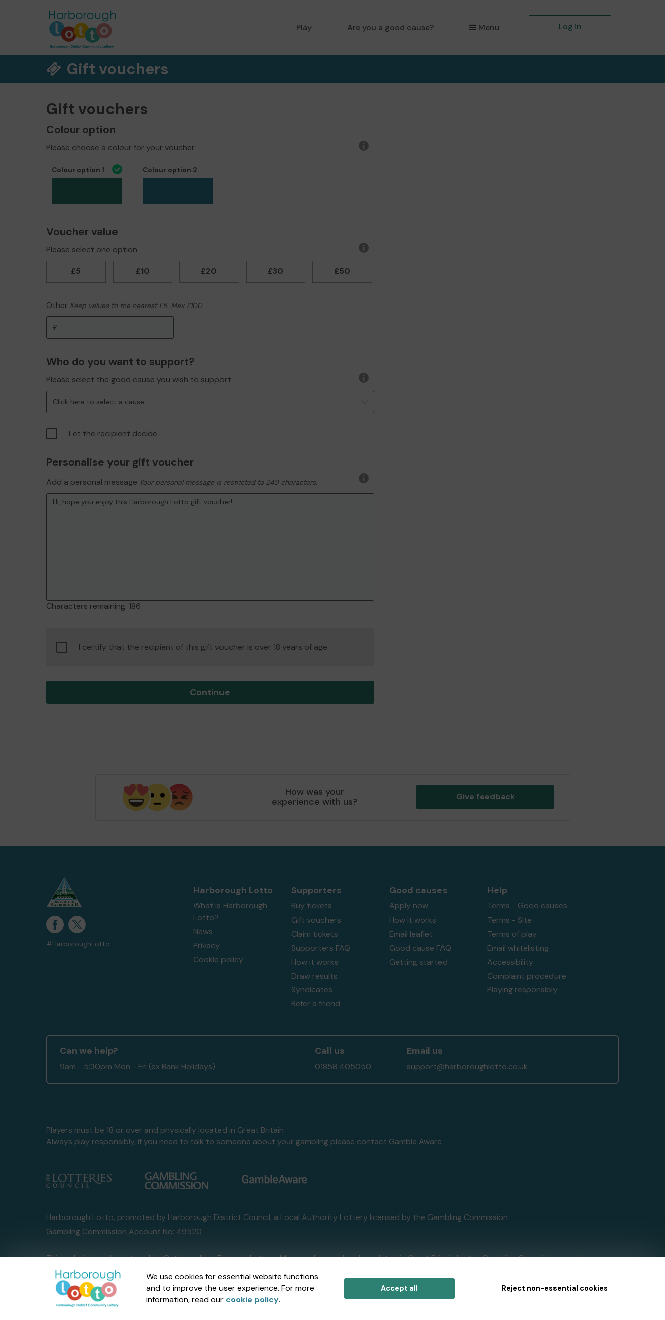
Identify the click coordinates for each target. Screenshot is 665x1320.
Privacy (206, 945)
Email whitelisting (518, 948)
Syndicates (311, 989)
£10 (143, 271)
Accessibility (510, 962)
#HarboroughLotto (78, 944)
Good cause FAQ (420, 948)
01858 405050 (343, 1066)
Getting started (418, 962)
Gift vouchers (316, 920)
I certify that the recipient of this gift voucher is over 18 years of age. (192, 647)
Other (57, 305)
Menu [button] (484, 27)
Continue (210, 692)
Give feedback (485, 796)
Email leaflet (411, 934)
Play (304, 27)
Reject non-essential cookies (555, 1288)
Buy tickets (311, 905)
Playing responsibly (522, 989)
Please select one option (91, 249)
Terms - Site (509, 920)
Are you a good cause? (390, 27)
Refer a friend (315, 1003)
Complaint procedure (526, 976)
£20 (209, 271)
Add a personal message (91, 482)
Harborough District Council (219, 1217)
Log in (570, 26)
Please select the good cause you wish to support (138, 379)
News (203, 931)
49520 (189, 1231)
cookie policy (252, 1299)
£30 (275, 271)
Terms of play (512, 934)
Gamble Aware (415, 1141)
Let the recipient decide (101, 433)
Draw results (314, 976)
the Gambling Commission (460, 1217)
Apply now (408, 905)
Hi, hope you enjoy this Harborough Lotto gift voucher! (210, 547)
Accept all (399, 1288)
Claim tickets (314, 934)
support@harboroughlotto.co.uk (467, 1066)
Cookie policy (218, 959)
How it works (315, 962)
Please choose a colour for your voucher (120, 147)
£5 (76, 271)
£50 (342, 271)
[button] (210, 402)
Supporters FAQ (320, 948)
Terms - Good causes (527, 905)
